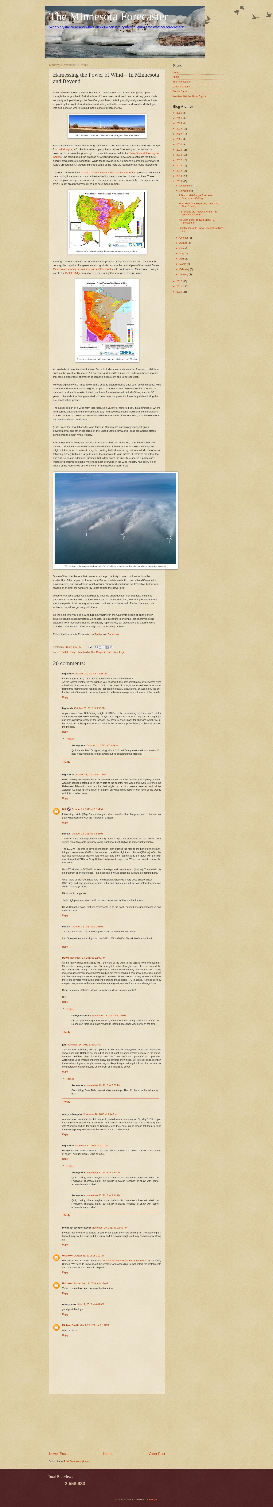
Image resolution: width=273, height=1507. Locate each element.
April (182, 258)
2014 (179, 175)
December (185, 185)
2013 (179, 181)
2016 (179, 165)
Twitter (98, 634)
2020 (179, 144)
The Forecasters (182, 81)
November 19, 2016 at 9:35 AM (91, 1283)
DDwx (65, 957)
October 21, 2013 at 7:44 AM (102, 745)
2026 (179, 112)
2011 (179, 286)
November (185, 190)
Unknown (67, 1255)
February (184, 269)
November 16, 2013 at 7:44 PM (100, 1114)
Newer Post (58, 1454)
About (176, 76)
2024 (179, 123)
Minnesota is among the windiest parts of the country (83, 269)
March (183, 264)
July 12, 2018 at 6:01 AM (90, 1304)
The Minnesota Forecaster (108, 16)
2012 (179, 281)
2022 (179, 133)
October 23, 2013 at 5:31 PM (90, 774)
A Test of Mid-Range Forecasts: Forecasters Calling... (196, 197)
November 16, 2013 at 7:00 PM (103, 1085)
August (183, 242)
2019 (179, 149)
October (184, 237)
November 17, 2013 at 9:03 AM (91, 1145)
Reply (65, 697)
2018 (179, 154)
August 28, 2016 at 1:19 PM (89, 1255)
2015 (179, 170)
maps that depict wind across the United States (109, 172)
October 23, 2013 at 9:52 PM (87, 833)
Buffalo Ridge (73, 273)
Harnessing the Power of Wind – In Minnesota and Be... (198, 213)
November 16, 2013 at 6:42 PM (84, 1044)
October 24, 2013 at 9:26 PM (87, 926)
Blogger (153, 1499)
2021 (179, 139)
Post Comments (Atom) (76, 1461)
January (184, 274)
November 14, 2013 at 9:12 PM (109, 1015)
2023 (179, 128)
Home (107, 1454)
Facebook (113, 634)
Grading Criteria (181, 86)
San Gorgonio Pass (101, 652)
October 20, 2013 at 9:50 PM (89, 708)
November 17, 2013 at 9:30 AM (103, 1172)
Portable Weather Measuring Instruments (124, 1260)
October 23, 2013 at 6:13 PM (87, 809)
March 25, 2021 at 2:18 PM (94, 1325)
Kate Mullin (84, 652)
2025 (179, 118)
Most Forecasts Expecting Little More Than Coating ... (199, 205)
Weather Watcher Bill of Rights (189, 96)
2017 (179, 160)
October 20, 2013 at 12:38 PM (91, 673)
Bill (64, 809)
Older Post (157, 1454)
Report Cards (180, 91)
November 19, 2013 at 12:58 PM (109, 1227)
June (182, 248)
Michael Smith (70, 1325)
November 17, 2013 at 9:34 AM (103, 1195)
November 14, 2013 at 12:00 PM (87, 957)
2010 (179, 291)
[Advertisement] (107, 1423)
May (182, 253)
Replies (70, 739)
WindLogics (65, 149)
